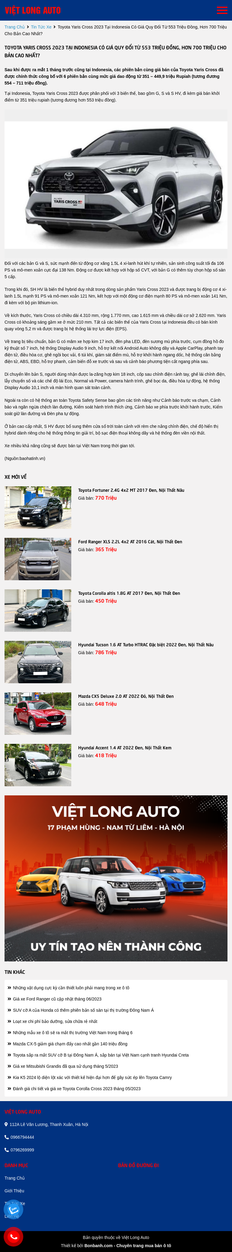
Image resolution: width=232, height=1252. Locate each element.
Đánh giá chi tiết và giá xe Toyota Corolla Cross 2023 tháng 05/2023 (74, 1088)
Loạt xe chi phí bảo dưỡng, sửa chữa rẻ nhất (52, 1021)
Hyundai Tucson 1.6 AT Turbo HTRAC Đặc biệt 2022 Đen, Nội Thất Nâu (146, 644)
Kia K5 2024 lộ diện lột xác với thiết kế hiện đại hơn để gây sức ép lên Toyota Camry (90, 1077)
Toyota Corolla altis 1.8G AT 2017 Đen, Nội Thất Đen (129, 593)
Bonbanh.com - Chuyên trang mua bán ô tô (127, 1245)
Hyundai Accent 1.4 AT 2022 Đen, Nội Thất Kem (125, 747)
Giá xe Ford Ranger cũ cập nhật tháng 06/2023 (55, 999)
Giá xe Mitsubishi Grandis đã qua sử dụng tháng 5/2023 (63, 1066)
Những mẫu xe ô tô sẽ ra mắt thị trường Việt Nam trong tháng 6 (70, 1032)
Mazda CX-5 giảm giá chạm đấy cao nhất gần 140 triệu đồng (67, 1043)
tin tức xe (41, 27)
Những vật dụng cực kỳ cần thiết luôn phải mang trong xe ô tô (68, 987)
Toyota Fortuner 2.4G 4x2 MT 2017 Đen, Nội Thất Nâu (131, 490)
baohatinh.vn (32, 458)
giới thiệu (14, 1190)
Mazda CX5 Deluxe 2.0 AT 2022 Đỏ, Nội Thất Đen (126, 696)
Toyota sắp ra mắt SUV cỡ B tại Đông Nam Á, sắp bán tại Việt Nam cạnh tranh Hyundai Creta (98, 1055)
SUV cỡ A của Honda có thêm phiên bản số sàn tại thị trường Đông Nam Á (81, 1010)
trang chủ (15, 27)
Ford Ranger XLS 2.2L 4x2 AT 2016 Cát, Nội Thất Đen (130, 541)
